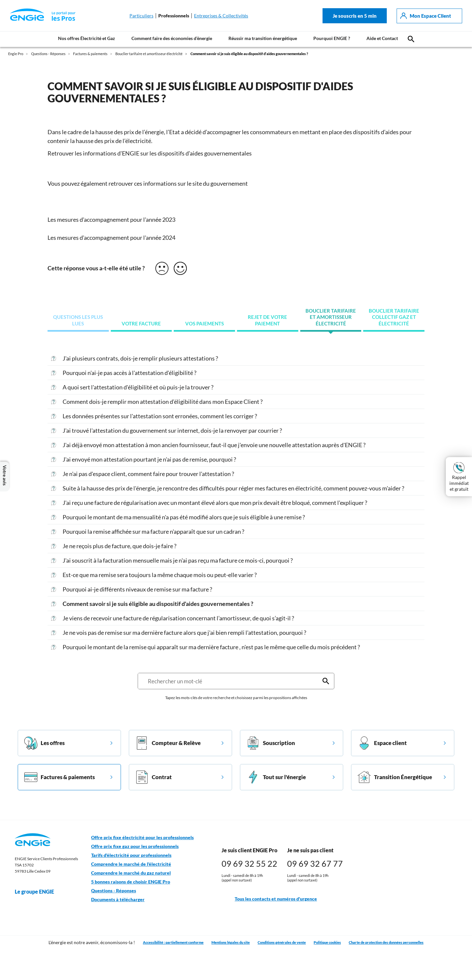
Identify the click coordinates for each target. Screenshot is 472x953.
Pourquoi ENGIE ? (331, 38)
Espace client (382, 743)
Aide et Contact (382, 38)
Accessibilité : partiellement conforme (173, 942)
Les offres (44, 743)
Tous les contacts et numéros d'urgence (269, 899)
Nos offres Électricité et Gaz (86, 38)
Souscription (270, 743)
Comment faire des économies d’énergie (171, 38)
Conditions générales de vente (282, 942)
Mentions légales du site (230, 942)
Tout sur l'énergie (276, 777)
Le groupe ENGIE (38, 892)
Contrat (153, 777)
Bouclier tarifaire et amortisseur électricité (330, 317)
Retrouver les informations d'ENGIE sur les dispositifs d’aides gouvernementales (150, 153)
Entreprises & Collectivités (221, 15)
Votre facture (141, 323)
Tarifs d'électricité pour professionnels (131, 855)
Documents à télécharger (118, 899)
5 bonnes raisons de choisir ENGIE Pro (130, 881)
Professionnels (173, 15)
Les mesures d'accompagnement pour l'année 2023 (111, 219)
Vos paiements (204, 323)
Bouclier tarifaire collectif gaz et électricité (394, 317)
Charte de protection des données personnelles (386, 942)
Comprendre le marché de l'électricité (131, 864)
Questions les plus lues (78, 320)
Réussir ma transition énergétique (262, 38)
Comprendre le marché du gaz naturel (131, 873)
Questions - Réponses (113, 890)
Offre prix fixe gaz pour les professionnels (135, 846)
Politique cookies (327, 942)
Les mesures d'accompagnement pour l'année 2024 (112, 237)
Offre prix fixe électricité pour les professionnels (142, 837)
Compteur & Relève (168, 743)
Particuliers (141, 15)
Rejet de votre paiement (267, 320)
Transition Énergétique (395, 777)
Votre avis (4, 476)
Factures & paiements (59, 777)
